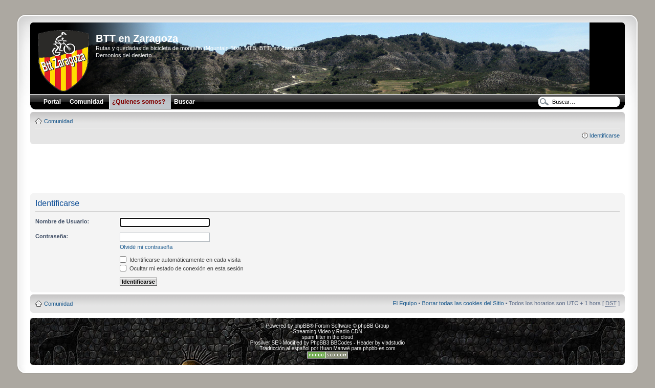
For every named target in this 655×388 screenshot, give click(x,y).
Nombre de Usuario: (62, 221)
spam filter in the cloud (327, 337)
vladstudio (393, 343)
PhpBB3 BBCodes (332, 343)
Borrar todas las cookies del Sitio (463, 303)
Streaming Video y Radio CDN (327, 331)
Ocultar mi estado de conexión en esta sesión (182, 268)
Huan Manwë (335, 348)
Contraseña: (51, 236)
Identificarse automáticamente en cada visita (180, 260)
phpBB (302, 326)
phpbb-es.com (379, 348)
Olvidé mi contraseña (146, 247)
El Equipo (404, 303)
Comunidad (58, 121)
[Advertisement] (327, 169)
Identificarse (605, 135)
